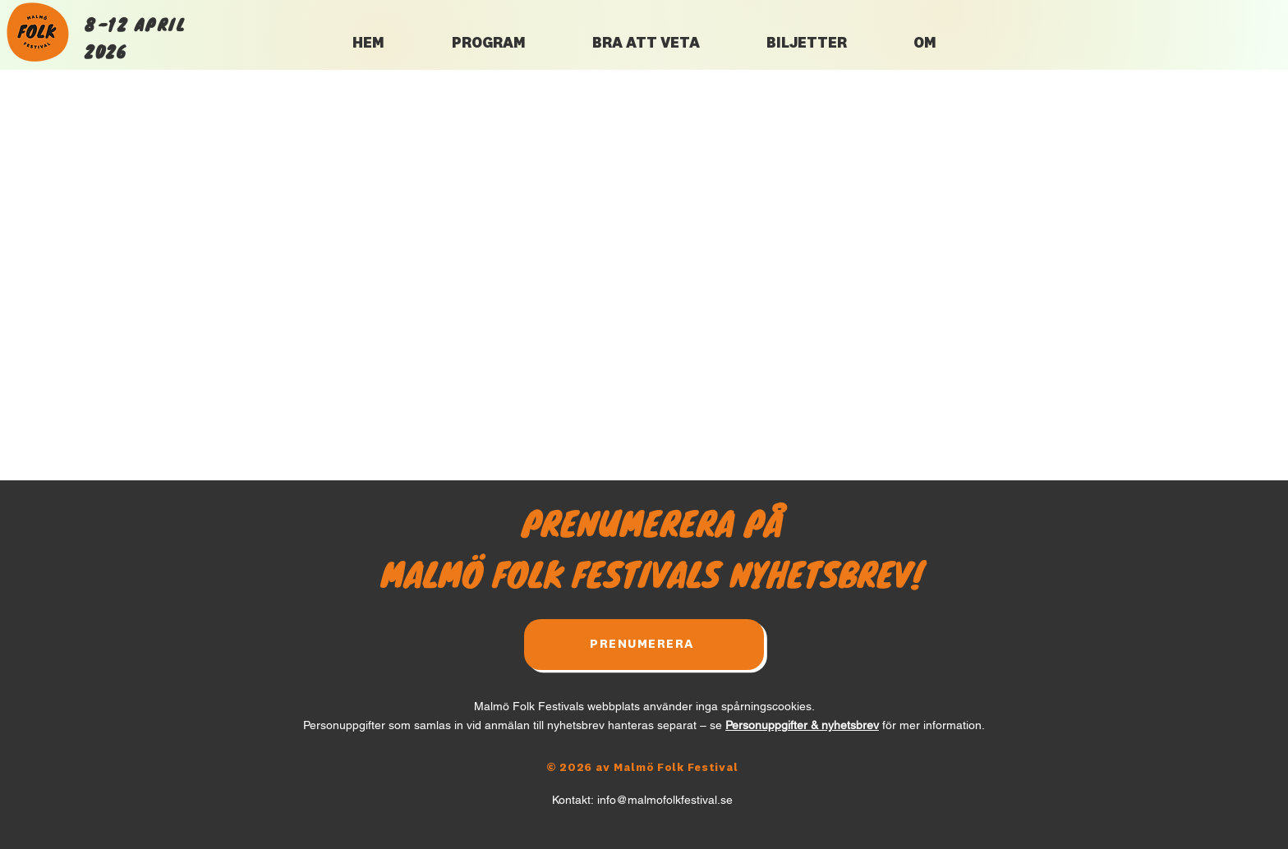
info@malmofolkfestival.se (665, 799)
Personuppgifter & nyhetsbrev (802, 725)
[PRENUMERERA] (644, 644)
